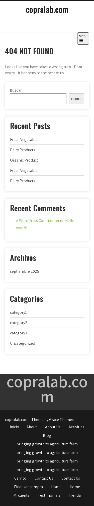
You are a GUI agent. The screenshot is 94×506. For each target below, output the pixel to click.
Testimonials (49, 495)
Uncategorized (22, 343)
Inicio (14, 427)
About (32, 427)
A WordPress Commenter (37, 220)
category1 (18, 312)
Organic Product (24, 160)
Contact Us (44, 478)
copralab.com (47, 9)
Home (56, 486)
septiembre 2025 (24, 271)
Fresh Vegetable (24, 139)
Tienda (75, 495)
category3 (18, 333)
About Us (52, 427)
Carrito (20, 478)
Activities (76, 427)
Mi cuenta (21, 495)
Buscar (16, 90)
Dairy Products (22, 149)
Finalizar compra (28, 486)
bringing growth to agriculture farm (47, 444)
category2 (18, 322)
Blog (47, 435)
